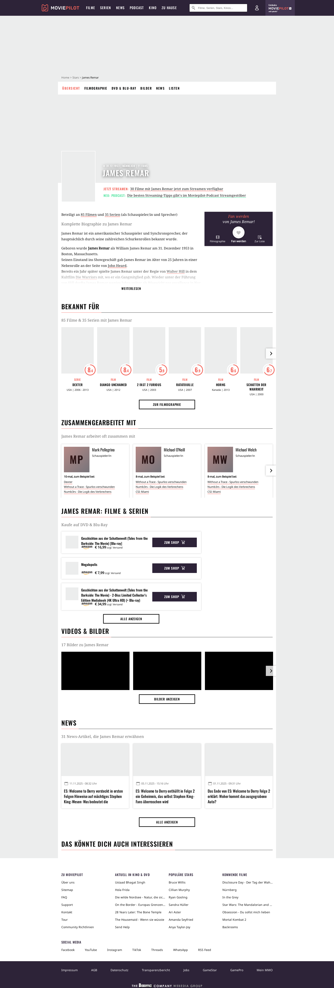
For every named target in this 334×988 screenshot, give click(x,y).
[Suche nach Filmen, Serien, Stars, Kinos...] (218, 8)
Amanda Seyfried (181, 920)
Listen (174, 88)
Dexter (77, 384)
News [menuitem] (120, 7)
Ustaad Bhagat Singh (130, 882)
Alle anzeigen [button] (131, 618)
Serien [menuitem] (105, 7)
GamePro (236, 970)
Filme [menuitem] (90, 7)
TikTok (136, 950)
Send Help (122, 927)
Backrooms (230, 927)
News (160, 88)
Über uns (68, 882)
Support (67, 905)
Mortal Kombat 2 (234, 920)
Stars (75, 77)
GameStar (210, 970)
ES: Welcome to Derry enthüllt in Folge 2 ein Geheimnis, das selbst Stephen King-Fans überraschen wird (165, 796)
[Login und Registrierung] (257, 8)
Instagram (114, 950)
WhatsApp (180, 950)
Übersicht (71, 88)
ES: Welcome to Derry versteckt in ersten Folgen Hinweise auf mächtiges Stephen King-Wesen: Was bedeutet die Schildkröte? (93, 796)
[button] (217, 239)
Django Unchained (113, 384)
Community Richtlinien (77, 927)
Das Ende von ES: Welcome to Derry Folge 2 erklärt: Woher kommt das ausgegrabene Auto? (239, 796)
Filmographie (95, 88)
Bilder (146, 88)
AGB (94, 970)
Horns (221, 384)
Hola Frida (122, 890)
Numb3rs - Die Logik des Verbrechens (87, 492)
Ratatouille (185, 384)
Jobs (186, 970)
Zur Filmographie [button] (167, 404)
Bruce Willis (177, 882)
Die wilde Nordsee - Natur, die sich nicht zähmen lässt (140, 897)
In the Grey (230, 897)
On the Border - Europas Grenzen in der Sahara (140, 905)
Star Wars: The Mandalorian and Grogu (247, 905)
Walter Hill (176, 271)
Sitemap (67, 890)
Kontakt (66, 912)
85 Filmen (89, 214)
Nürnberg (229, 890)
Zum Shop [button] (174, 542)
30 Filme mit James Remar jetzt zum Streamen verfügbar (176, 188)
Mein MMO (265, 970)
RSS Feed (204, 950)
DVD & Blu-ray (124, 88)
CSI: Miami (142, 492)
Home (65, 77)
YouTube (91, 950)
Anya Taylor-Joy (179, 927)
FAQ (64, 897)
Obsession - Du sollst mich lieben (246, 912)
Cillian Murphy (179, 890)
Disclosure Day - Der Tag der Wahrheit (247, 882)
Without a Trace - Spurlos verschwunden (89, 487)
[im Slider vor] (271, 353)
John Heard (117, 265)
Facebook (68, 950)
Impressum (69, 970)
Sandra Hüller (179, 905)
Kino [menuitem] (153, 7)
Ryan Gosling (178, 897)
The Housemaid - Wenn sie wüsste (139, 920)
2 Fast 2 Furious (149, 384)
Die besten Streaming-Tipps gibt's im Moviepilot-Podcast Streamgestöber (186, 195)
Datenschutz (119, 970)
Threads (157, 950)
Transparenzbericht (156, 970)
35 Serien (112, 214)
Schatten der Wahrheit (256, 386)
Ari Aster (175, 912)
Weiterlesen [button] (131, 288)
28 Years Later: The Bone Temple (138, 912)
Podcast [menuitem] (137, 7)
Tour (64, 920)
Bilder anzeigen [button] (167, 699)
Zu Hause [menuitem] (169, 7)
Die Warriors (86, 277)
